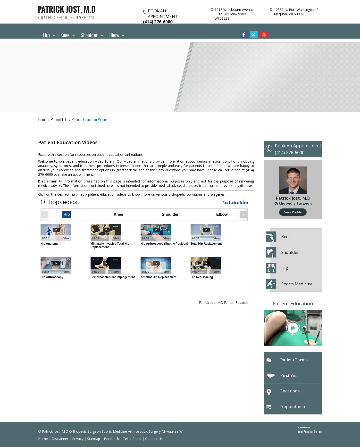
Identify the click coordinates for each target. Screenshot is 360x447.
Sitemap (93, 438)
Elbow (114, 35)
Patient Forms (287, 359)
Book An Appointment (298, 146)
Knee (64, 35)
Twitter (254, 34)
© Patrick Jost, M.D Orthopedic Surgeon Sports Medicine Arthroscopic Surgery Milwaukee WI (111, 431)
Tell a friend (132, 438)
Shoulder (89, 35)
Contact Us (154, 438)
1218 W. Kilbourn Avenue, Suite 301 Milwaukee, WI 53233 (235, 14)
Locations (283, 392)
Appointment (287, 406)
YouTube (264, 34)
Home (43, 438)
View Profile (293, 212)
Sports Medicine (291, 284)
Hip (46, 35)
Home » (44, 119)
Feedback (111, 438)
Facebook (244, 34)
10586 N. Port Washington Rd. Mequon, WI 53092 (297, 11)
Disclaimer (60, 438)
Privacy (77, 438)
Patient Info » (60, 119)
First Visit (283, 375)
